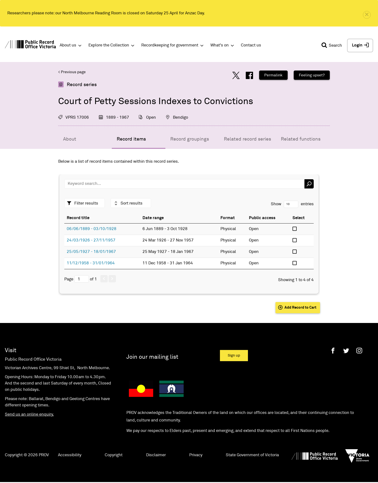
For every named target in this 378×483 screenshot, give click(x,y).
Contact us (251, 45)
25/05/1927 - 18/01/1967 (91, 252)
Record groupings (189, 139)
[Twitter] (346, 351)
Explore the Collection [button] (108, 45)
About (69, 139)
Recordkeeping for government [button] (169, 45)
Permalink (273, 75)
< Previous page (72, 72)
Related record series (247, 139)
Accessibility (69, 455)
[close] (367, 15)
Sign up (234, 355)
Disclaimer (156, 455)
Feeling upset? (312, 75)
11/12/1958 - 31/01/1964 (91, 263)
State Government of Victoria (252, 455)
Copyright (114, 455)
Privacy (195, 455)
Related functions (301, 139)
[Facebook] (333, 351)
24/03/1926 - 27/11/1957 (91, 240)
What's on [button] (219, 45)
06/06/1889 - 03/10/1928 (91, 229)
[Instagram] (359, 351)
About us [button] (68, 45)
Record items (131, 139)
